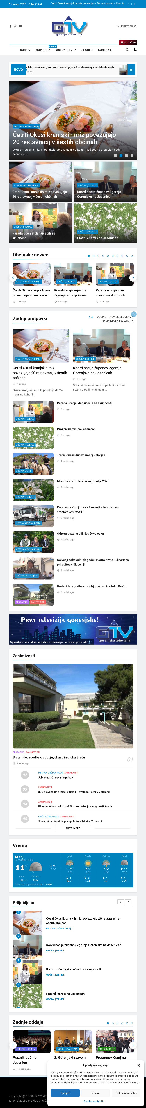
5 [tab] (108, 256)
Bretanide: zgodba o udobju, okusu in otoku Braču (49, 775)
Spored (86, 50)
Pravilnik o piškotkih (94, 1101)
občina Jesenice (66, 281)
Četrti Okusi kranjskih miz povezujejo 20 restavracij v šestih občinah (87, 4)
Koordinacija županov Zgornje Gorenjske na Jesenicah (70, 295)
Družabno (18, 770)
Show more (73, 828)
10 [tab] (132, 256)
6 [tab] (113, 256)
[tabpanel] (73, 120)
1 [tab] (116, 156)
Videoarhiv (63, 50)
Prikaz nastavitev (126, 1093)
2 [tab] (121, 156)
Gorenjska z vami (67, 1049)
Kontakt (104, 50)
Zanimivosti (33, 770)
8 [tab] (122, 256)
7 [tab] (117, 256)
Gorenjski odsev (25, 1049)
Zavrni (95, 1093)
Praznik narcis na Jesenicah (65, 994)
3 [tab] (127, 156)
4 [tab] (132, 156)
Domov (25, 50)
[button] (138, 1065)
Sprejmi (65, 1093)
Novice (44, 48)
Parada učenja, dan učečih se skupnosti (73, 969)
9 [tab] (127, 256)
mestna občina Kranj (26, 126)
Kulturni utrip (107, 1049)
